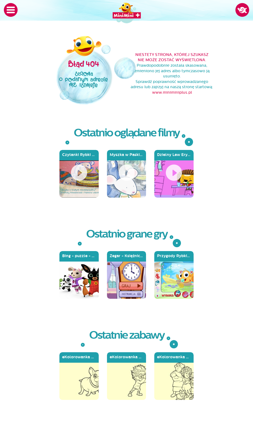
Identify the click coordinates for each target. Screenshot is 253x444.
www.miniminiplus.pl (172, 92)
